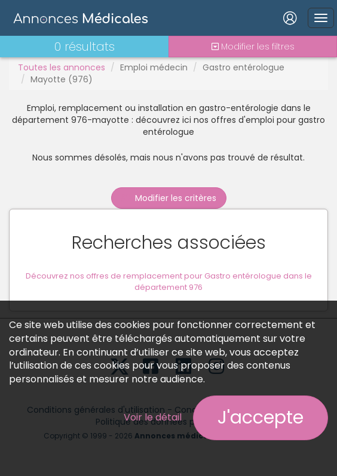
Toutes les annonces (61, 67)
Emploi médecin (154, 67)
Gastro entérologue (243, 67)
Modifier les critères (168, 198)
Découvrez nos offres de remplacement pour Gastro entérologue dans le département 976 (169, 281)
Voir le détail (153, 417)
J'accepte (260, 417)
